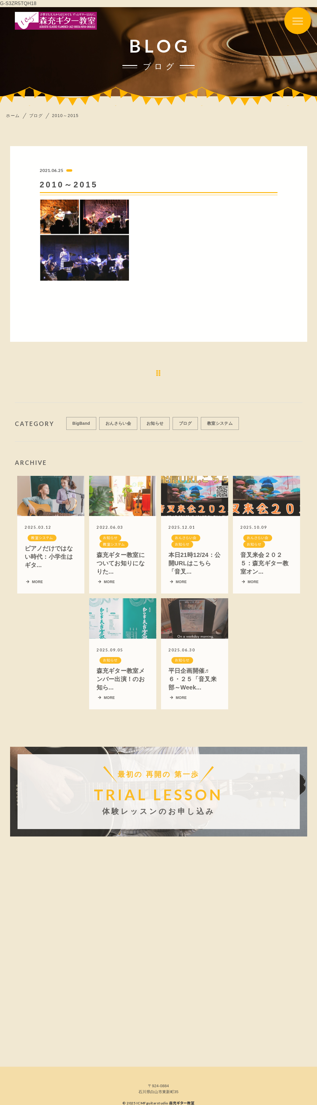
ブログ (185, 426)
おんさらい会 (118, 426)
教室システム (220, 426)
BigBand (81, 426)
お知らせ (154, 426)
